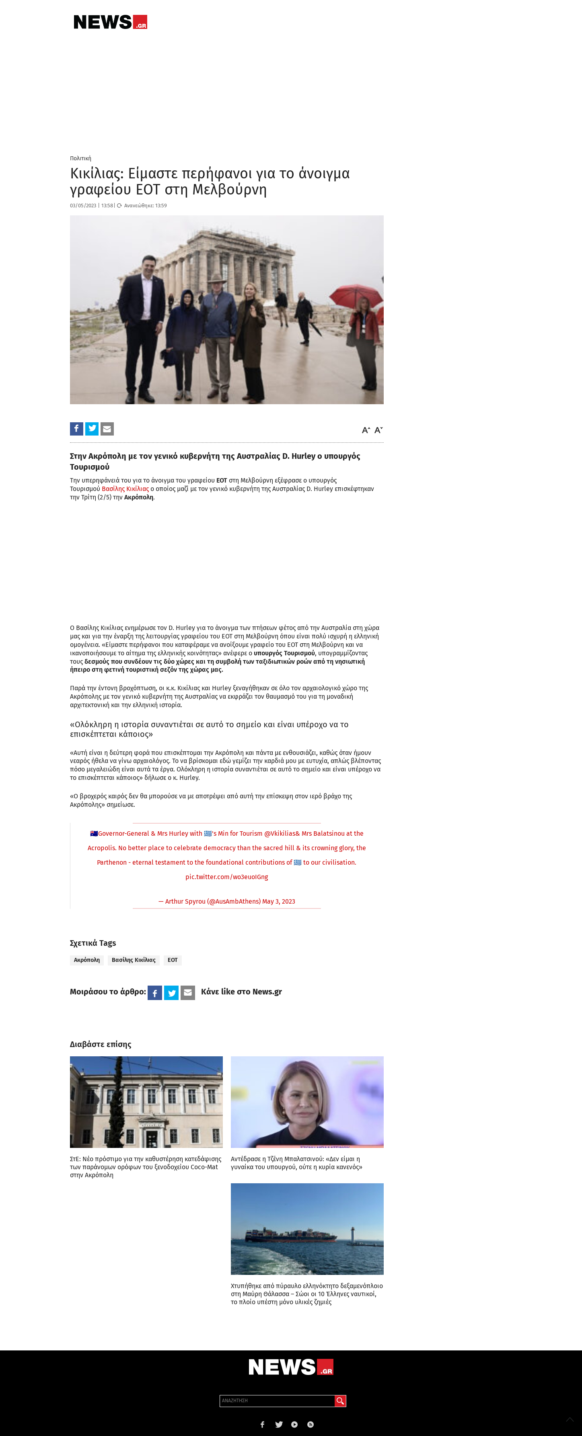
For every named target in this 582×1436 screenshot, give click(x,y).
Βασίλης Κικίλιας (125, 489)
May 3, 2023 (278, 901)
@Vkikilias (279, 833)
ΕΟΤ (173, 960)
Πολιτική (80, 158)
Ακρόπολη (87, 960)
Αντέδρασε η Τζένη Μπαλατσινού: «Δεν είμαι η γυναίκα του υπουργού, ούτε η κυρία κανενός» (296, 1163)
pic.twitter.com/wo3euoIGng (226, 877)
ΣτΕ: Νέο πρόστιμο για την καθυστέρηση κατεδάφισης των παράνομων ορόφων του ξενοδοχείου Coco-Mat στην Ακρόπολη (145, 1167)
